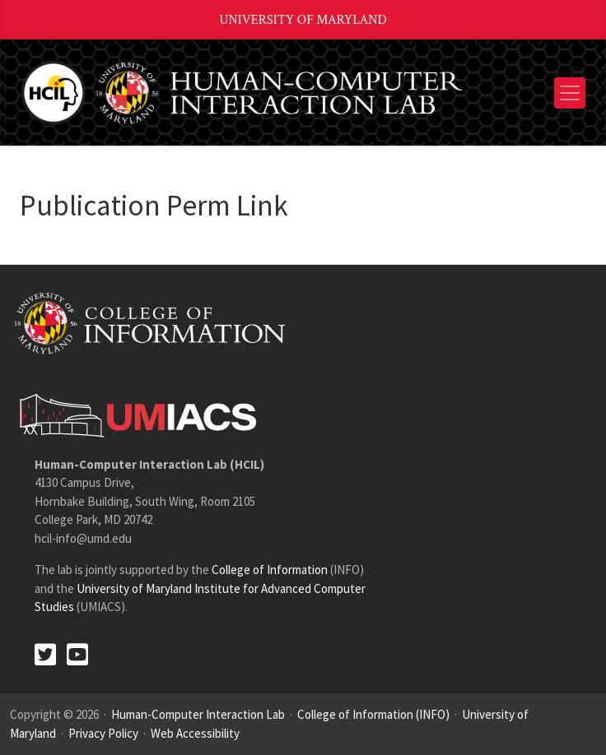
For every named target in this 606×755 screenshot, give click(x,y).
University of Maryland (303, 20)
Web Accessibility (195, 733)
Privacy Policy (103, 733)
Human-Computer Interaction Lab (198, 714)
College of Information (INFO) (373, 714)
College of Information (270, 569)
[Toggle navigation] (569, 93)
